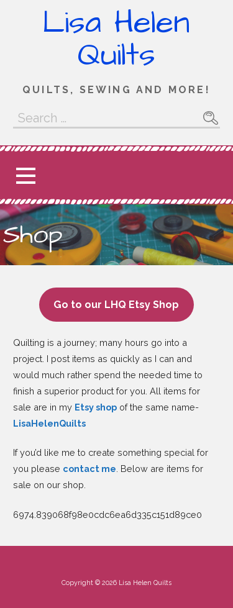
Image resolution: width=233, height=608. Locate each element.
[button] (25, 175)
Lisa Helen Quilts (116, 39)
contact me (89, 468)
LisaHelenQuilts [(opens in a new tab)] (49, 423)
